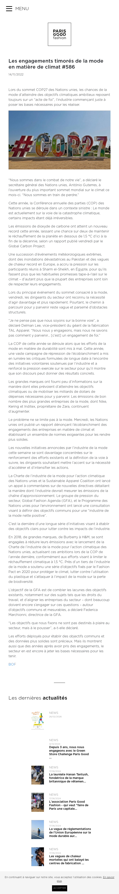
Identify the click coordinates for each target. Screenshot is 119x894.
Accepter (59, 888)
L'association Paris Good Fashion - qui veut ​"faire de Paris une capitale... (68, 805)
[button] (17, 8)
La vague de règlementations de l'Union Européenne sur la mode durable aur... (70, 833)
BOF (12, 664)
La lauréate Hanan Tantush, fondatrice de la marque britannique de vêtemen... (69, 778)
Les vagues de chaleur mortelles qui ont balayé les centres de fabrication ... (69, 860)
